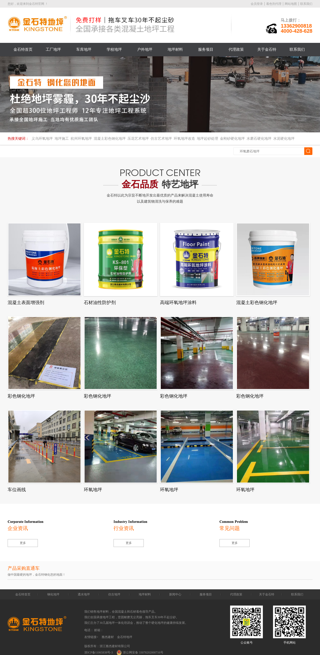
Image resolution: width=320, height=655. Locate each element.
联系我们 (306, 4)
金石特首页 (23, 49)
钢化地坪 (53, 594)
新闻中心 (175, 594)
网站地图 (291, 4)
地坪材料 (175, 49)
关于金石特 (266, 49)
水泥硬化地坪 (284, 138)
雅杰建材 (108, 637)
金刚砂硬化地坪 (232, 138)
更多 (23, 543)
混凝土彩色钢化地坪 (110, 138)
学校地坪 (114, 49)
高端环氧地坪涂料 (178, 302)
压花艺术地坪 (138, 138)
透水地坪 (84, 594)
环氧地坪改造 (184, 138)
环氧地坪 (93, 489)
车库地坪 (83, 49)
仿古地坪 (114, 594)
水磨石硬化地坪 (259, 138)
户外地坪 (144, 49)
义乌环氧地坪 (42, 138)
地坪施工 (62, 138)
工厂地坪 (53, 49)
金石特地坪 (124, 637)
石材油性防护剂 (100, 302)
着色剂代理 (273, 4)
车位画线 (17, 489)
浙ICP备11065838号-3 (98, 652)
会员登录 (257, 4)
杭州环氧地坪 (81, 138)
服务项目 (205, 49)
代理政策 (236, 49)
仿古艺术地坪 (161, 138)
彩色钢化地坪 (21, 396)
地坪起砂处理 (207, 138)
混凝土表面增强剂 (26, 302)
